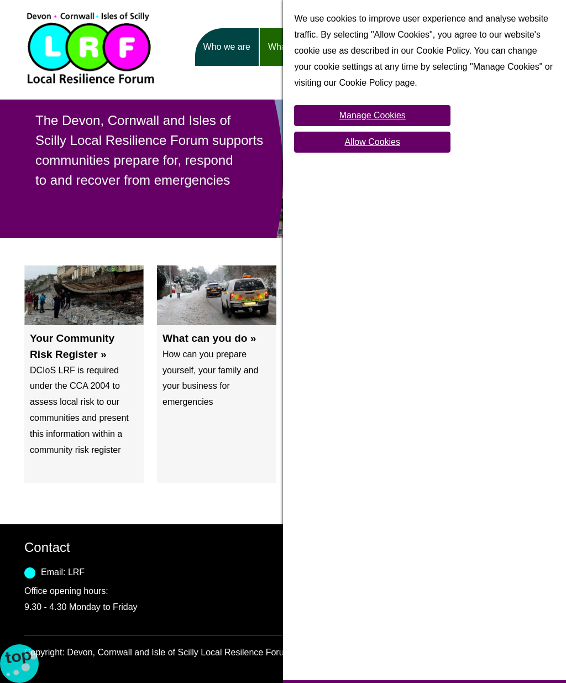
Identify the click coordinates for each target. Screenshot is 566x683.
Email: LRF (63, 572)
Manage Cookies (372, 115)
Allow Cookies (372, 142)
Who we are (226, 46)
